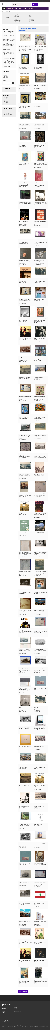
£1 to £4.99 (5, 73)
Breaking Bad (18, 20)
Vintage (31, 8)
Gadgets (17, 16)
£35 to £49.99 (5, 79)
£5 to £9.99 (5, 75)
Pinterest (20, 0)
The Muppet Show (8, 114)
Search (34, 4)
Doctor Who (31, 20)
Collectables (31, 14)
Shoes (16, 23)
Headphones (31, 19)
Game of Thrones (19, 21)
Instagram (25, 0)
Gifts (30, 15)
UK (19, 1017)
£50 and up (5, 80)
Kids (16, 8)
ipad (16, 19)
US (5, 1019)
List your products (17, 1010)
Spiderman (6, 100)
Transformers (7, 98)
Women (26, 8)
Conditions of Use (5, 1017)
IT (3, 1019)
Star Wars (6, 97)
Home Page (16, 1008)
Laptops (30, 17)
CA (7, 1019)
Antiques (17, 15)
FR (21, 1017)
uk (46, 0)
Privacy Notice (11, 1017)
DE (23, 1017)
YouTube (4, 0)
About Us (16, 1006)
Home (3, 8)
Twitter (9, 0)
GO (13, 83)
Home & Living (10, 8)
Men (20, 8)
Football (30, 23)
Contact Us (16, 1007)
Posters (30, 21)
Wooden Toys (18, 17)
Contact (37, 0)
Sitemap (42, 0)
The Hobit (6, 101)
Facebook (14, 0)
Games (30, 16)
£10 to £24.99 (5, 76)
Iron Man (6, 102)
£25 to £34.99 (5, 77)
